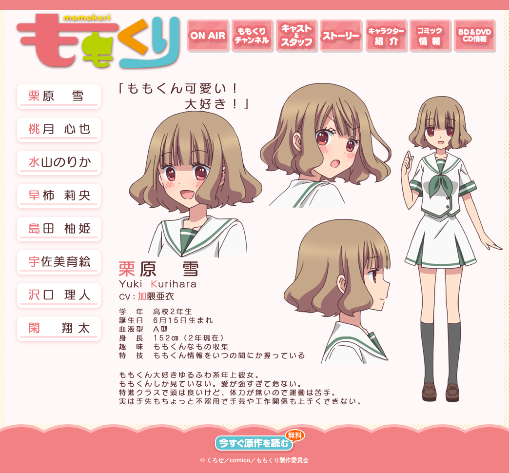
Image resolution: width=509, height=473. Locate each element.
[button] (59, 130)
